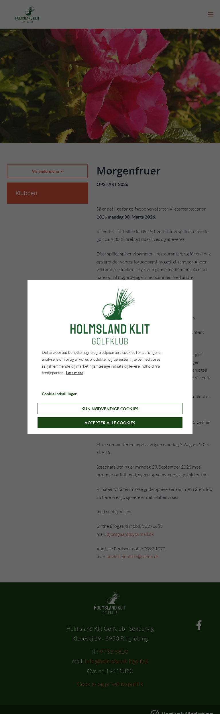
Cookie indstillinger (59, 393)
